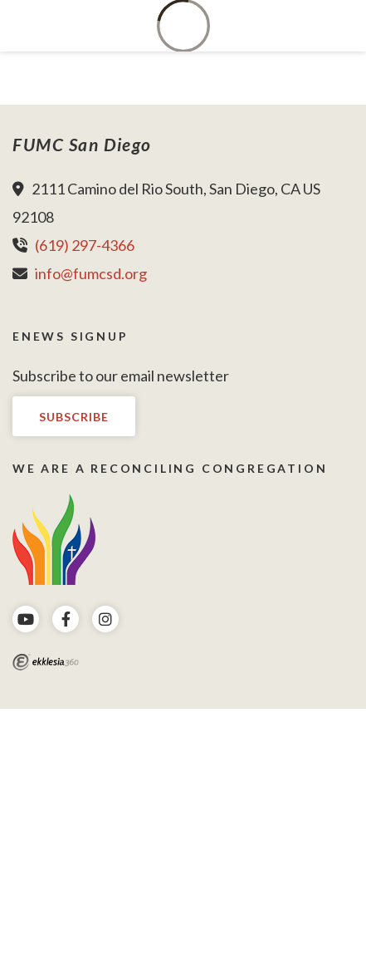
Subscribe (74, 417)
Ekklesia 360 (45, 662)
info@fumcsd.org (91, 273)
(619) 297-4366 (84, 245)
